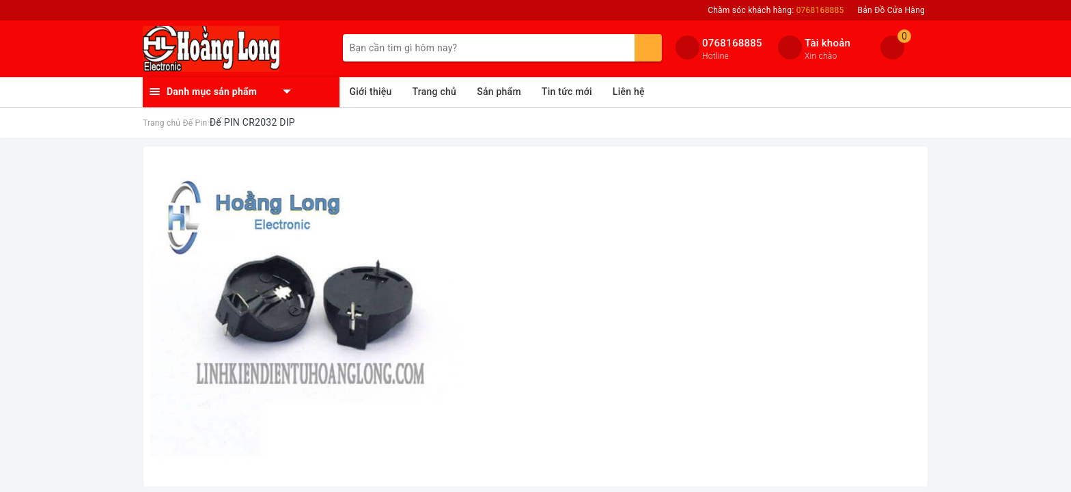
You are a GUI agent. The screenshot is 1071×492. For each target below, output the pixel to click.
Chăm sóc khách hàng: (776, 10)
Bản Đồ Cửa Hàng (891, 10)
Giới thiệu (371, 91)
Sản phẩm (499, 91)
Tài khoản (827, 43)
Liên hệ (629, 91)
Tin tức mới (567, 91)
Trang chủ (435, 91)
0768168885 (732, 43)
